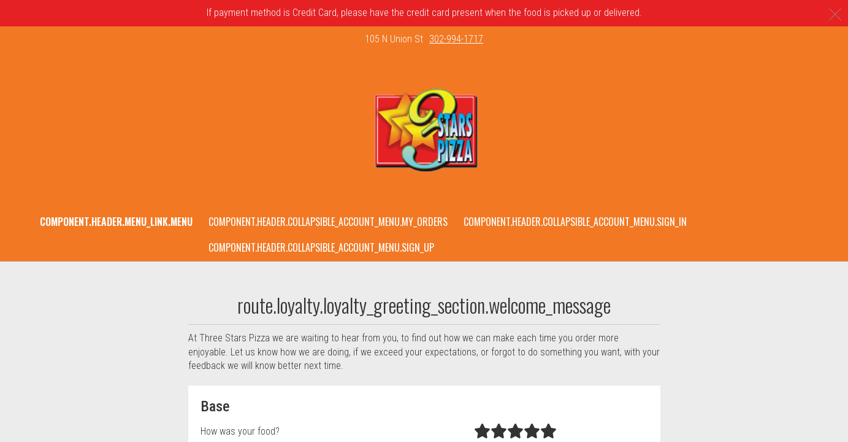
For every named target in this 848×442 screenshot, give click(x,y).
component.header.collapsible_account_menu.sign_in (575, 221)
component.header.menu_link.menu (116, 221)
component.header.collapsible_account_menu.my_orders (328, 221)
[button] (424, 130)
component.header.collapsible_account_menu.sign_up (321, 247)
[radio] (482, 431)
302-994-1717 (456, 39)
